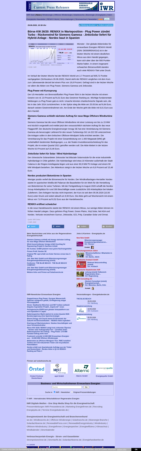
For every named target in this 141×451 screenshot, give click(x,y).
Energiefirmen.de (83, 406)
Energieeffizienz (87, 426)
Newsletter (92, 19)
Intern (109, 15)
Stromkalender (48, 430)
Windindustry (101, 423)
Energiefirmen (55, 426)
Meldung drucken (88, 25)
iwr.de (29, 420)
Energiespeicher (70, 426)
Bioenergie (90, 15)
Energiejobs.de (33, 410)
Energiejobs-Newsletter (35, 19)
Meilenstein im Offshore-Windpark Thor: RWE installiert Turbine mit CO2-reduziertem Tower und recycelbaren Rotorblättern (48, 343)
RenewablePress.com (57, 423)
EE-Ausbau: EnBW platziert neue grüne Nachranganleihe (49, 249)
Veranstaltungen (67, 19)
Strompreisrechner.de (36, 440)
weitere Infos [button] (121, 449)
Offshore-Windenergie (61, 420)
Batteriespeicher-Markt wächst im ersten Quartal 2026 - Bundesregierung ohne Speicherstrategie (48, 315)
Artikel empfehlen (106, 25)
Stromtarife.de (54, 440)
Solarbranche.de (80, 420)
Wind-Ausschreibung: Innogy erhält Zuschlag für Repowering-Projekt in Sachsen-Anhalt (46, 245)
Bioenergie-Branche (98, 420)
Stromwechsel (81, 19)
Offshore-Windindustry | (37, 426)
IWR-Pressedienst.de (54, 406)
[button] (33, 226)
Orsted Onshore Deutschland (36, 376)
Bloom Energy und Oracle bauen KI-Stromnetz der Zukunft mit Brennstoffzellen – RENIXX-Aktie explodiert (48, 320)
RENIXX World (53, 19)
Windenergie (47, 15)
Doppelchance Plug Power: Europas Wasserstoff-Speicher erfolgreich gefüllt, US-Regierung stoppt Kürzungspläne (46, 300)
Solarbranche (79, 15)
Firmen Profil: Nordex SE (37, 251)
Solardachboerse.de (36, 423)
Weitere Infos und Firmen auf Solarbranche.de (45, 272)
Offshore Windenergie (63, 15)
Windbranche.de (41, 420)
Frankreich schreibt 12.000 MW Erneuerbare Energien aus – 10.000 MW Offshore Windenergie (48, 337)
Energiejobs (101, 15)
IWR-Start (30, 15)
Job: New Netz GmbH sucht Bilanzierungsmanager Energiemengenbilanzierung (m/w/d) (47, 259)
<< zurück (31, 445)
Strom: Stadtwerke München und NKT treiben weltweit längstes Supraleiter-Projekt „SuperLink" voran (48, 306)
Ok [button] (136, 449)
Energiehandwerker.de (93, 440)
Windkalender (33, 430)
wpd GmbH (59, 375)
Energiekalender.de (59, 410)
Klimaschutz (102, 426)
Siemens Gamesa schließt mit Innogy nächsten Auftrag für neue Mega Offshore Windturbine (48, 241)
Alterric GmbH (81, 375)
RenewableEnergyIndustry (81, 423)
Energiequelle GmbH (104, 375)
